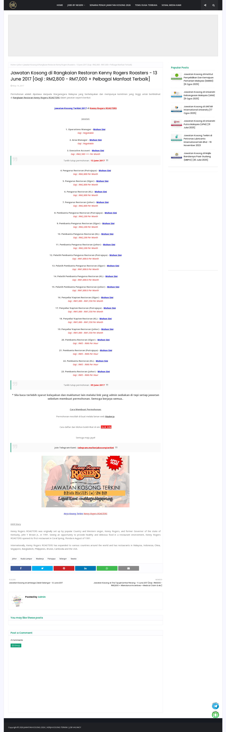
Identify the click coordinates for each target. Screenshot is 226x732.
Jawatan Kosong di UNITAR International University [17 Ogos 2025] (198, 110)
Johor (19, 64)
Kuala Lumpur (26, 558)
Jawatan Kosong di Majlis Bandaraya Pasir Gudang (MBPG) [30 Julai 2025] (197, 156)
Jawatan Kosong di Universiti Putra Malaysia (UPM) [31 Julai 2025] (199, 124)
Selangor (63, 558)
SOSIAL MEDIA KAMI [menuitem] (171, 5)
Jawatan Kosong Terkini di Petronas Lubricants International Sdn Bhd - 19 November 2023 (198, 140)
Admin (41, 597)
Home (13, 64)
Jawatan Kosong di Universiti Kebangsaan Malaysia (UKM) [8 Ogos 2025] (199, 95)
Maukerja (40, 558)
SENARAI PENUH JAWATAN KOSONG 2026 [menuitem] (110, 5)
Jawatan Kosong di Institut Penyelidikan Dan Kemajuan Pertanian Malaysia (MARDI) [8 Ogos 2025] (199, 79)
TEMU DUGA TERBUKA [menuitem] (146, 5)
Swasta (73, 558)
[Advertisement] (113, 35)
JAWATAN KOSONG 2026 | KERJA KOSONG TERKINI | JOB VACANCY (52, 727)
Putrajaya (51, 558)
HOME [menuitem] (60, 5)
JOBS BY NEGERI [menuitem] (75, 5)
